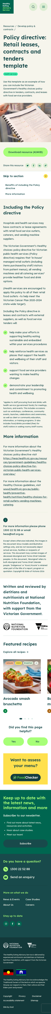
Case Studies (33, 899)
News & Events (11, 899)
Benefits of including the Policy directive (22, 187)
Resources (8, 26)
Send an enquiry (22, 877)
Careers (30, 904)
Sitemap (34, 1000)
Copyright (7, 996)
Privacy (22, 996)
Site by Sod (8, 1007)
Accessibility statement (13, 1000)
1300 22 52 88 (11, 530)
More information (15, 194)
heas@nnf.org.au (13, 534)
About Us (8, 904)
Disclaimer (36, 996)
